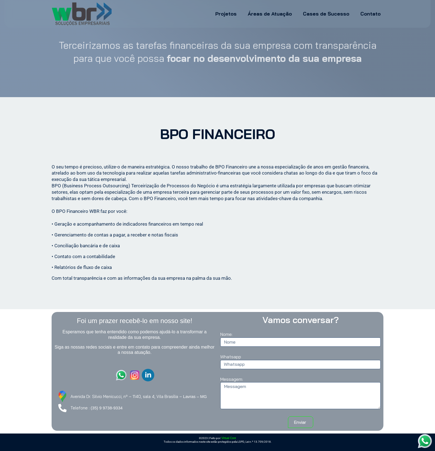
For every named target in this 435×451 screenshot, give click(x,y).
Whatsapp (230, 356)
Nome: (226, 334)
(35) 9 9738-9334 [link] (107, 407)
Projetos (226, 14)
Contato (370, 14)
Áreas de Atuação (270, 14)
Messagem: (231, 379)
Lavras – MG (195, 396)
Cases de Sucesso (326, 14)
